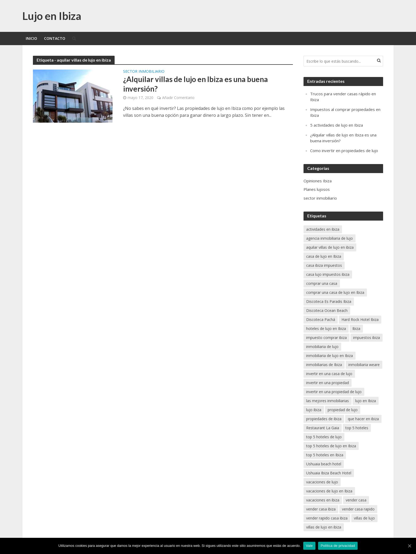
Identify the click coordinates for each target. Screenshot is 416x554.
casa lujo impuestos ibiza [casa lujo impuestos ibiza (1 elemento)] (327, 274)
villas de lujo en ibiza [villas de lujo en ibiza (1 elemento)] (323, 527)
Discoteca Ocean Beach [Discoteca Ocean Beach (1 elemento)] (327, 310)
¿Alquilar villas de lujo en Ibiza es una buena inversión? (195, 84)
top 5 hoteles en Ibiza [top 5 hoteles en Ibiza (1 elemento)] (324, 454)
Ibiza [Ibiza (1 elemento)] (356, 328)
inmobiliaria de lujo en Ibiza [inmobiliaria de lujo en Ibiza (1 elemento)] (329, 355)
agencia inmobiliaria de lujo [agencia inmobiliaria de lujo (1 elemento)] (329, 238)
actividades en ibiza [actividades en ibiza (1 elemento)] (322, 229)
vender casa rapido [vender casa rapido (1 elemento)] (358, 509)
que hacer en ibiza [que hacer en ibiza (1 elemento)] (363, 418)
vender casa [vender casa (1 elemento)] (356, 500)
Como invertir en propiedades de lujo (344, 150)
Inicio (31, 38)
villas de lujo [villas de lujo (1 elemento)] (364, 518)
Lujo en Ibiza (51, 16)
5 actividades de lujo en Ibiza (336, 125)
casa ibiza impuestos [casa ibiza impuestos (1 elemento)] (324, 265)
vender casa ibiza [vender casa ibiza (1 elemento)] (321, 509)
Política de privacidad (338, 546)
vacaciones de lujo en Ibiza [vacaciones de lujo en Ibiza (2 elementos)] (329, 490)
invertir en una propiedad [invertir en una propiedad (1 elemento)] (327, 382)
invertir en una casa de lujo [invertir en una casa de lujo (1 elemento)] (329, 373)
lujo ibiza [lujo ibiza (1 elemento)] (313, 409)
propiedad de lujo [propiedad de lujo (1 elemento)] (343, 409)
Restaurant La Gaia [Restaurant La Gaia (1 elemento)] (322, 427)
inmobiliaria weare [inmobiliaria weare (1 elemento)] (364, 364)
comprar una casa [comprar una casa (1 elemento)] (321, 283)
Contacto (54, 38)
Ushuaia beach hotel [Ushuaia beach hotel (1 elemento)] (323, 463)
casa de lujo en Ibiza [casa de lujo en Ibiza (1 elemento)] (323, 256)
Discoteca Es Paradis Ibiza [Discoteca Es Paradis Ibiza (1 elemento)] (328, 301)
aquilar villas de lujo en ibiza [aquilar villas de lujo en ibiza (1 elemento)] (330, 247)
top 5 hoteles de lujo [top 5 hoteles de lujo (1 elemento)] (324, 436)
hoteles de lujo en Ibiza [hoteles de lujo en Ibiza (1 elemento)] (326, 328)
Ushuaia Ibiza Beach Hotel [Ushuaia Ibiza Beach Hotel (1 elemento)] (328, 472)
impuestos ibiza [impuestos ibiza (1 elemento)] (366, 337)
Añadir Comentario (178, 97)
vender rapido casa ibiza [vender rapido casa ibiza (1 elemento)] (327, 518)
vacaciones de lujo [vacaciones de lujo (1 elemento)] (322, 481)
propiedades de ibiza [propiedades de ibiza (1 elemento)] (323, 418)
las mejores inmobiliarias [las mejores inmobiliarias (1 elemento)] (327, 400)
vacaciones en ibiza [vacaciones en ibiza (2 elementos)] (322, 500)
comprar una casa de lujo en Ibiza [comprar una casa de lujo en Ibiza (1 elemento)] (335, 292)
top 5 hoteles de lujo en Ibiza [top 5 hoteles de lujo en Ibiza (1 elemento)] (331, 445)
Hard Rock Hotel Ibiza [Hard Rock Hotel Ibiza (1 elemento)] (360, 319)
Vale (309, 546)
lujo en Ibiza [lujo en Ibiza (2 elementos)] (365, 400)
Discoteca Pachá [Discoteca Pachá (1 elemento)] (320, 319)
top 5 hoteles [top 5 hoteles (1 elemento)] (356, 427)
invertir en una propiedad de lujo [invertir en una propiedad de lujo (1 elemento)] (334, 391)
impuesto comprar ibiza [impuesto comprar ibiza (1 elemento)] (326, 337)
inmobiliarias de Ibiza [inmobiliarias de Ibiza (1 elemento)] (324, 364)
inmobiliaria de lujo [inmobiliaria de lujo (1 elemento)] (322, 346)
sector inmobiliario (143, 72)
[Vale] (409, 545)
